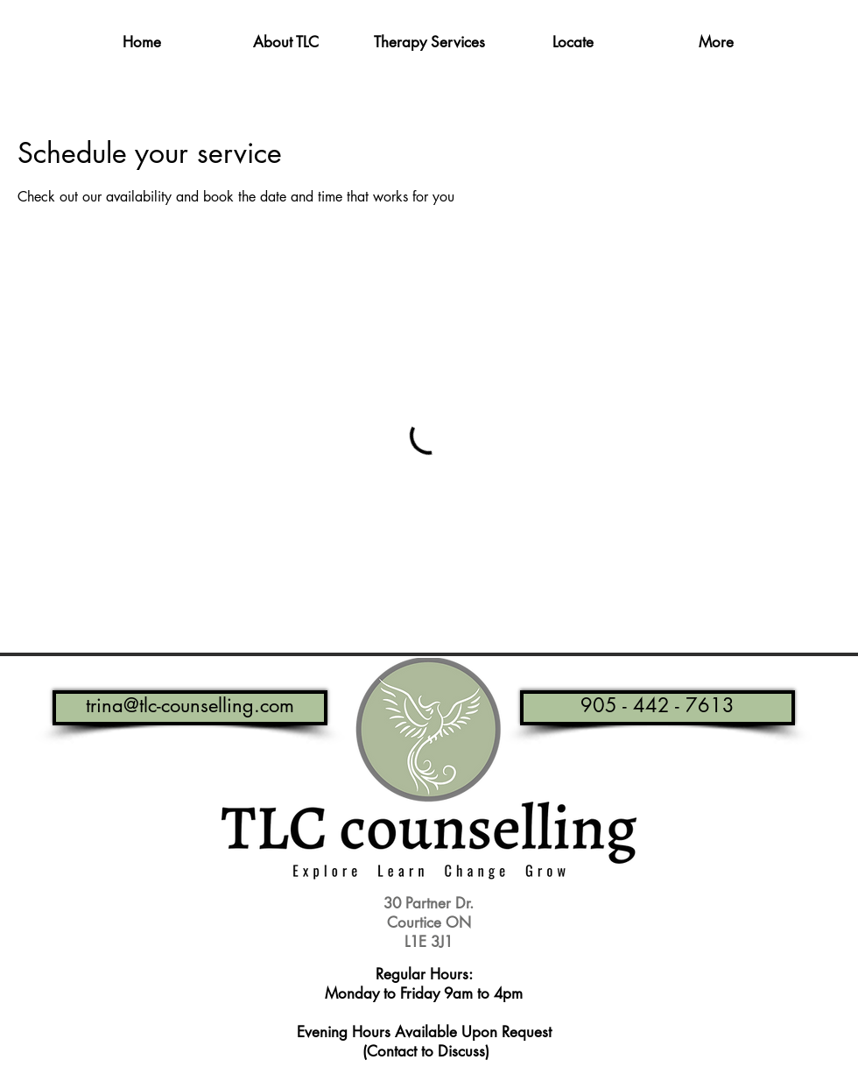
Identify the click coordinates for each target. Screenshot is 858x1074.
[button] (285, 42)
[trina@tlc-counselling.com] (190, 707)
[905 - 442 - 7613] (657, 707)
